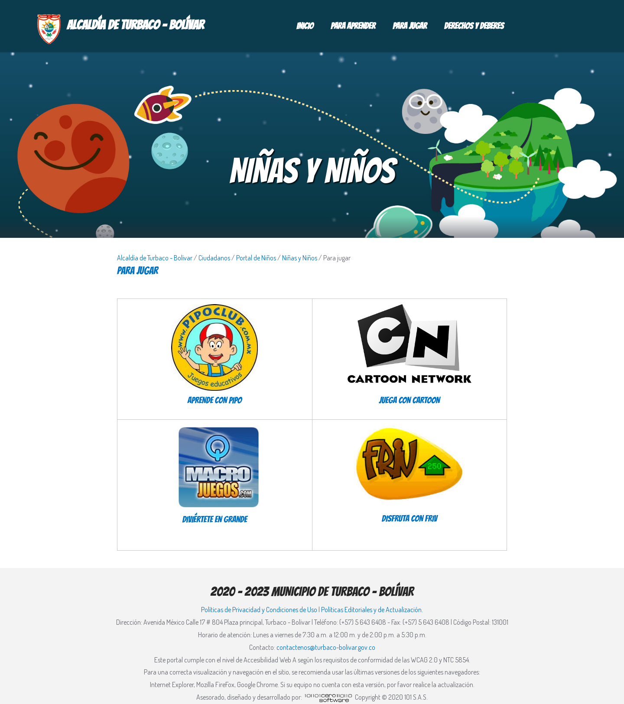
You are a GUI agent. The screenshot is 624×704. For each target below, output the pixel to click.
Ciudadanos (214, 257)
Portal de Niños (256, 257)
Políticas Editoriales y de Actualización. (372, 609)
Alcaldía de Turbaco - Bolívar (154, 257)
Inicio (304, 26)
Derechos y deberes (474, 26)
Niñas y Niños (299, 257)
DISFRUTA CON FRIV (409, 518)
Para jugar (410, 26)
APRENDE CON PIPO (215, 400)
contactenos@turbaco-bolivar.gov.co (325, 647)
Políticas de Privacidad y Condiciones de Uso (259, 609)
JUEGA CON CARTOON (409, 400)
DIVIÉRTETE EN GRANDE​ (214, 519)
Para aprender (353, 26)
